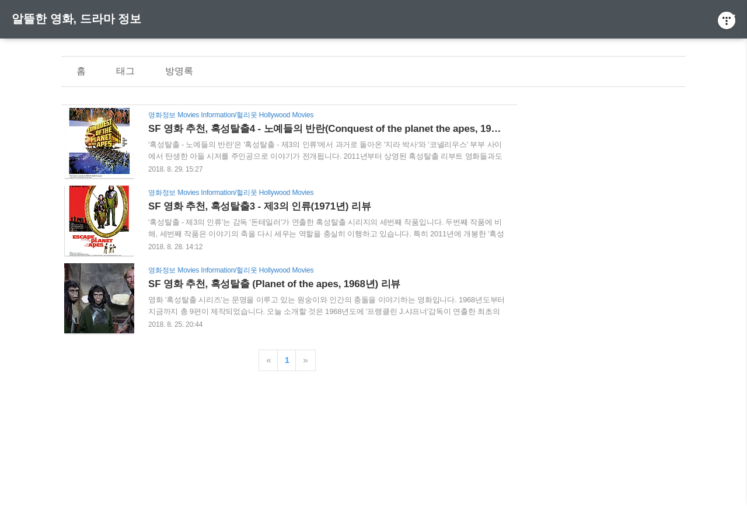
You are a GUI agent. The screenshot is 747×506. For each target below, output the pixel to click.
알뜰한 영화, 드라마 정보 (76, 18)
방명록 (179, 71)
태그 (125, 71)
